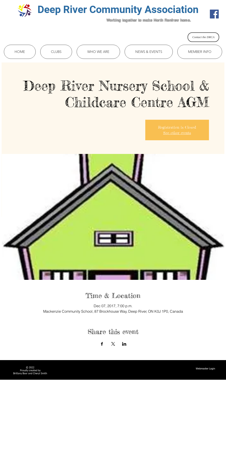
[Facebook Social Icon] (214, 14)
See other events (177, 132)
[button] (56, 52)
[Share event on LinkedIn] (124, 344)
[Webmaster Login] (205, 369)
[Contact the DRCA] (203, 37)
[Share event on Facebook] (102, 344)
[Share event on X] (113, 344)
